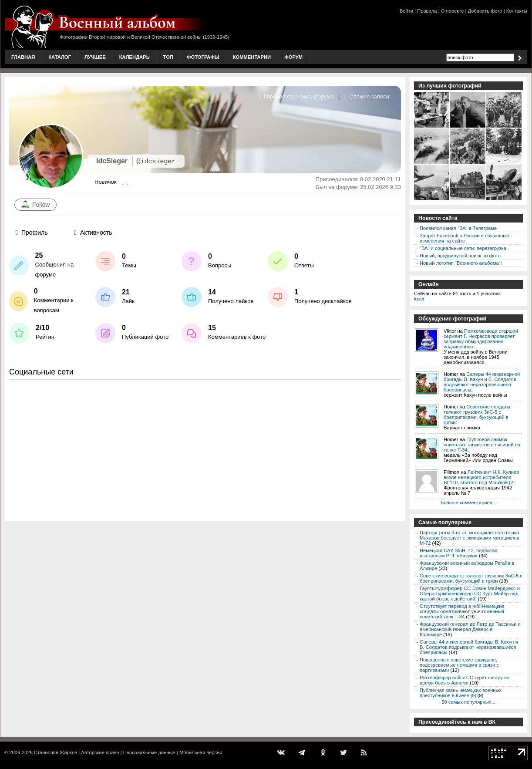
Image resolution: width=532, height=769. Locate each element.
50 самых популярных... (468, 702)
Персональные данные (149, 752)
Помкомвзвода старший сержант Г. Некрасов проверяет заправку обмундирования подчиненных (481, 338)
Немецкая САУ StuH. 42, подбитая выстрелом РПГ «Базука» (458, 553)
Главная (23, 57)
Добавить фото (485, 10)
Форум (293, 57)
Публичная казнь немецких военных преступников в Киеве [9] (461, 693)
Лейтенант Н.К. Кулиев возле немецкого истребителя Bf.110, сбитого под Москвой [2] (481, 477)
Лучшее (95, 57)
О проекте (452, 10)
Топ (168, 57)
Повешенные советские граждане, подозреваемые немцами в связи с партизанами (459, 665)
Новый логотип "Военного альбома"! (461, 263)
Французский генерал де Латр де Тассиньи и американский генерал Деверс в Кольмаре (470, 629)
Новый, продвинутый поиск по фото (460, 255)
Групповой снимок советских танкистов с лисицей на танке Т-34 (482, 444)
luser (419, 298)
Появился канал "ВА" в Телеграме (458, 228)
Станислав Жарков (55, 752)
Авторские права (100, 752)
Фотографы (203, 57)
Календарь (134, 57)
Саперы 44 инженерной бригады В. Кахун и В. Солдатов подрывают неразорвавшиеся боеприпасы (482, 381)
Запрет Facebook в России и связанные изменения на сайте (464, 238)
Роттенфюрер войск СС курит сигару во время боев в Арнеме (464, 680)
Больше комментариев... (468, 502)
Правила (427, 10)
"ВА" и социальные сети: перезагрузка (463, 248)
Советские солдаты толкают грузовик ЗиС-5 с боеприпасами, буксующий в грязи (477, 414)
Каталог (59, 57)
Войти (406, 10)
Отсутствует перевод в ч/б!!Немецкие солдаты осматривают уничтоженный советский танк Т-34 (462, 611)
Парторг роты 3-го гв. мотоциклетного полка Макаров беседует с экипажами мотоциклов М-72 (469, 538)
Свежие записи (366, 96)
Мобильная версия (200, 752)
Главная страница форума (296, 96)
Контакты (516, 10)
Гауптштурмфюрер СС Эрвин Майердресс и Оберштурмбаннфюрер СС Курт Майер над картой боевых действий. (470, 593)
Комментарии (252, 57)
